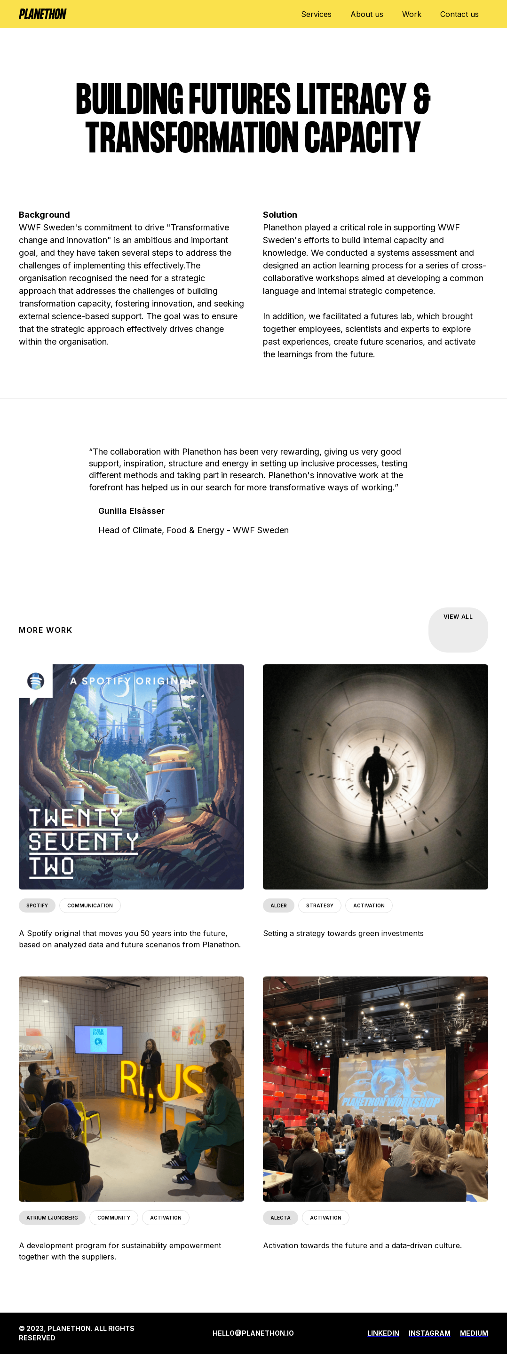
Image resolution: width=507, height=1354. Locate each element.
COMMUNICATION (90, 905)
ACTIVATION (369, 905)
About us (366, 14)
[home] (43, 9)
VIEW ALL (458, 616)
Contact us (459, 14)
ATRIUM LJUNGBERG (52, 1217)
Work (411, 14)
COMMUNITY (113, 1217)
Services (316, 14)
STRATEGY (319, 905)
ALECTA (280, 1217)
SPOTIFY (37, 905)
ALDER (278, 905)
